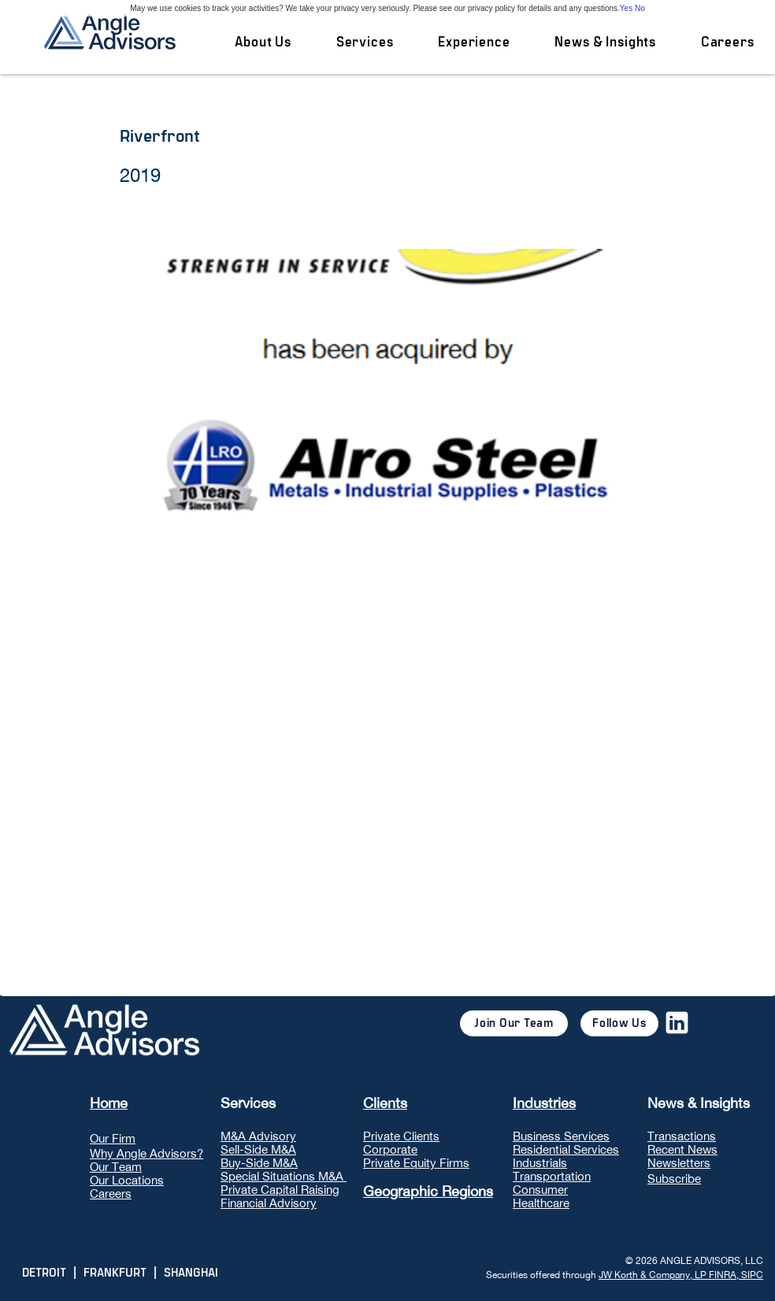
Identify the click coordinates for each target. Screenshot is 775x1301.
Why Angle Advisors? (146, 1153)
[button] (364, 42)
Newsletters (678, 1162)
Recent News (682, 1149)
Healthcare (541, 1203)
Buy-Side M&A (259, 1162)
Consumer (540, 1189)
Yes (626, 8)
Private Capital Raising (280, 1189)
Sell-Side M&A (258, 1149)
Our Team (116, 1166)
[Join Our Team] (514, 1023)
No (640, 8)
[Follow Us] (619, 1023)
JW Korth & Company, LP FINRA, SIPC (681, 1275)
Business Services (561, 1136)
